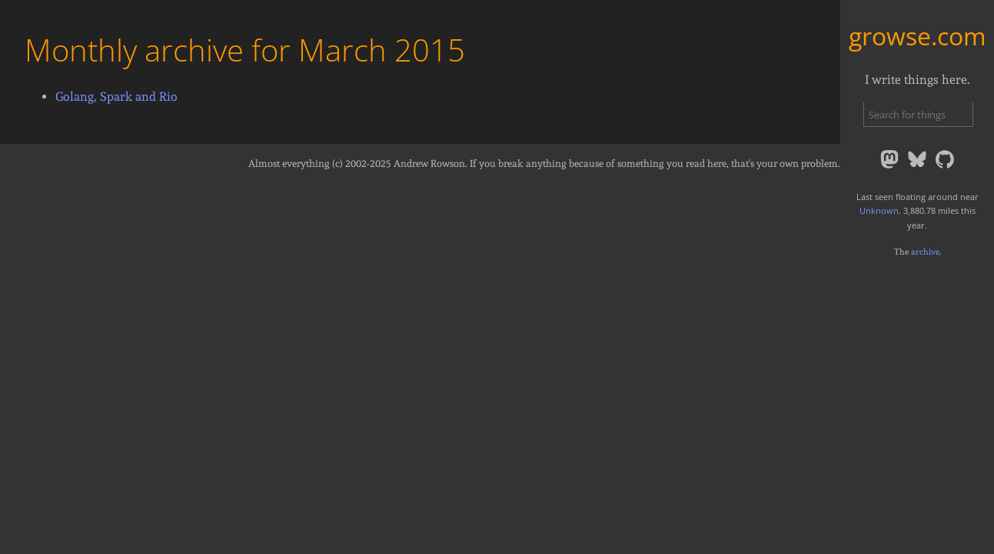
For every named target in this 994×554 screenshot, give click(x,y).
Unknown (879, 210)
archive (925, 251)
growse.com (917, 35)
